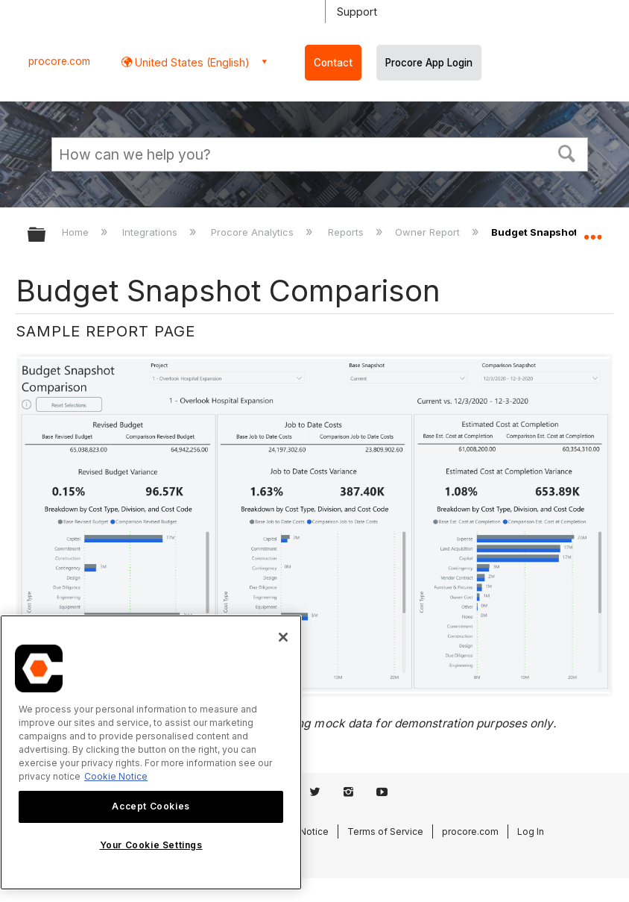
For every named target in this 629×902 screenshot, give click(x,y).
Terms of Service (385, 831)
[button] (567, 152)
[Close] (283, 637)
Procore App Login (428, 63)
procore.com (59, 61)
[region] (151, 752)
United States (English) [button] (191, 62)
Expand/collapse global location (592, 229)
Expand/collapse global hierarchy (46, 235)
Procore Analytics (254, 232)
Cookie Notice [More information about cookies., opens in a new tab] (116, 776)
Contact (333, 63)
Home (77, 232)
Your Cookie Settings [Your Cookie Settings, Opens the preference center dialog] (151, 845)
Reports (347, 232)
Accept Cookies (150, 806)
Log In (530, 831)
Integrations (151, 232)
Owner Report (429, 232)
